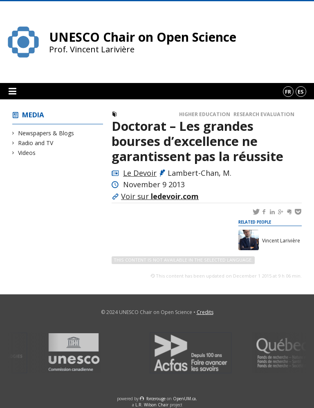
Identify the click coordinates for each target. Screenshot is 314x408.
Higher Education (204, 114)
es (301, 91)
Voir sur (160, 196)
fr (288, 91)
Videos (27, 153)
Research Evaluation (263, 114)
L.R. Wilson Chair (151, 405)
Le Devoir (140, 173)
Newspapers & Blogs (46, 133)
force (156, 398)
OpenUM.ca (184, 398)
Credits (205, 312)
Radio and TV (35, 143)
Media (33, 114)
